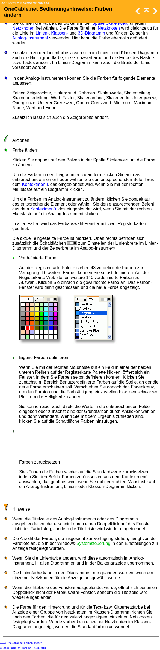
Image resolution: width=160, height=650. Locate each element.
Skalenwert (116, 23)
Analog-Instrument (30, 38)
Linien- (42, 33)
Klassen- (59, 33)
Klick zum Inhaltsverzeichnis (25, 3)
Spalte (98, 23)
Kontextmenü (35, 184)
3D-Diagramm (91, 33)
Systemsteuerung (93, 543)
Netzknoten (23, 28)
